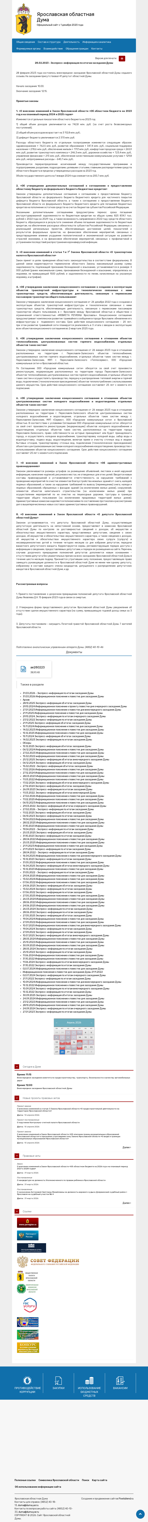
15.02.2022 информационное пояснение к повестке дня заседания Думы (63, 756)
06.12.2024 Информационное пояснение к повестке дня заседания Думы (63, 749)
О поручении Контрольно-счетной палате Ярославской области (48, 1122)
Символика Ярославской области (58, 1480)
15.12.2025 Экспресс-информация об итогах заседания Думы (57, 746)
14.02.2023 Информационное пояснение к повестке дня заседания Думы (63, 729)
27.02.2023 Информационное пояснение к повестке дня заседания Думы (63, 753)
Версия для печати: (106, 58)
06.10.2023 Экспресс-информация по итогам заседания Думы (57, 816)
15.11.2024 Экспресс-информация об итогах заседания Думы (57, 736)
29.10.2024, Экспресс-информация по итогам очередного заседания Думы (64, 716)
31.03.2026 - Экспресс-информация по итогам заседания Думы (58, 693)
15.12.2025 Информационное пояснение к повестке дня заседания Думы (63, 733)
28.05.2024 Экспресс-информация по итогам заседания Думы (57, 948)
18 (85, 1042)
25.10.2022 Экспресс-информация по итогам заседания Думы (57, 952)
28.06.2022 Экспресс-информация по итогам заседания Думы (57, 912)
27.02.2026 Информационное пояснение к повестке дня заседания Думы (63, 796)
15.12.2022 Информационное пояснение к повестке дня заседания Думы (63, 985)
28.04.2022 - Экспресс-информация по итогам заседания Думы (58, 852)
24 (79, 1047)
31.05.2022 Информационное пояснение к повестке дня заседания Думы (63, 862)
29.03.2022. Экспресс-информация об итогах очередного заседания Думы (64, 806)
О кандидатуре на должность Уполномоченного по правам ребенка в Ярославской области (61, 1180)
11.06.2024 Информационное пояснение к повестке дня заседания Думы (63, 955)
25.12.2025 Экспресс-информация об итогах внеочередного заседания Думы (66, 759)
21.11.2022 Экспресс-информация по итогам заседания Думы (57, 978)
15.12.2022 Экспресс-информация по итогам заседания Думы (57, 992)
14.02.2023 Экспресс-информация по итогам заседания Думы (57, 739)
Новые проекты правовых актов (41, 1098)
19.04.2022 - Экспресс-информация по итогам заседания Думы (58, 829)
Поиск (85, 1480)
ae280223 (37, 667)
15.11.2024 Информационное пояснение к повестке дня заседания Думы (63, 726)
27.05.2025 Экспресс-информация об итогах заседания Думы (57, 915)
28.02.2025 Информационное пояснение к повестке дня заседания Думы (63, 822)
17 (79, 1042)
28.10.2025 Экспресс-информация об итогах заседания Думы (57, 703)
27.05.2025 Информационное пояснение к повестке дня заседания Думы (63, 895)
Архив (26, 699)
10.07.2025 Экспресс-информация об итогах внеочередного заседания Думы (66, 935)
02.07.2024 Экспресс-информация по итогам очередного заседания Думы (64, 975)
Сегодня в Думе (32, 1066)
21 (62, 1047)
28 (62, 1052)
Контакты (96, 48)
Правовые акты (31, 1155)
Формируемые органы (28, 48)
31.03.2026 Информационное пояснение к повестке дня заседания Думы (63, 696)
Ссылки (27, 1211)
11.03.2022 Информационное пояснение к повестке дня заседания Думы (63, 779)
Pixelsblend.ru (126, 1498)
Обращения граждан (77, 48)
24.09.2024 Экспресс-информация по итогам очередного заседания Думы (64, 1008)
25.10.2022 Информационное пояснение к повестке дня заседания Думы (63, 942)
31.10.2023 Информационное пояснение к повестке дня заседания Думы (63, 826)
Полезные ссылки (25, 1480)
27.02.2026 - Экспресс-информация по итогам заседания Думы (58, 809)
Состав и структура (49, 42)
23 (74, 1047)
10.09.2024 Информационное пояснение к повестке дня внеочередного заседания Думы (72, 982)
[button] (140, 1514)
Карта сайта (99, 1480)
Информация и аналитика (97, 42)
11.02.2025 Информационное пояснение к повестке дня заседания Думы (63, 799)
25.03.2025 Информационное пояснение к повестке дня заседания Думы (63, 842)
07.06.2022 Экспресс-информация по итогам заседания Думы (57, 892)
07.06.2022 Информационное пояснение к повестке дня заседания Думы (63, 882)
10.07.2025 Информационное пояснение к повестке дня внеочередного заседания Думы (72, 925)
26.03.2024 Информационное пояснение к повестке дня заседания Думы (63, 899)
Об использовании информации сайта (38, 1486)
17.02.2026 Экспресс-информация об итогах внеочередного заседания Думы (66, 782)
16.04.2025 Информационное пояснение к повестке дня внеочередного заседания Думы (72, 855)
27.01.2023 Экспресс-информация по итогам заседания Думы (57, 1011)
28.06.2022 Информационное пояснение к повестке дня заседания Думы (63, 902)
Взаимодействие (53, 48)
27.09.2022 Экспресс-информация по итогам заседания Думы (57, 932)
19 (91, 1042)
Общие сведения (25, 42)
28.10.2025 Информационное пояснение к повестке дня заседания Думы (63, 1005)
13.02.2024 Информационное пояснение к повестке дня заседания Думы (63, 879)
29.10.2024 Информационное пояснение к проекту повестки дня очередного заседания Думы (75, 706)
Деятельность (71, 42)
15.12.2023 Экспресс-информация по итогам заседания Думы (57, 859)
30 (74, 1052)
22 (68, 1047)
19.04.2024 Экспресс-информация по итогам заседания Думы (57, 928)
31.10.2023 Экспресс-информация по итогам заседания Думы (57, 836)
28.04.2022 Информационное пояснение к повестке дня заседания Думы (63, 839)
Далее (127, 1147)
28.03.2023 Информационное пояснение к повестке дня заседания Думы (63, 776)
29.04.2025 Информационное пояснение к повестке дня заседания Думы (63, 875)
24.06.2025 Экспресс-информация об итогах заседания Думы (57, 885)
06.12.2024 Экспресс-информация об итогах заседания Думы (57, 762)
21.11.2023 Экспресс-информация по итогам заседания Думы (57, 849)
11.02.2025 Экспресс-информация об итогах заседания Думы (57, 812)
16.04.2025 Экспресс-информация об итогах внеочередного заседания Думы (66, 865)
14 (62, 1042)
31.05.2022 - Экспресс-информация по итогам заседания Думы (58, 872)
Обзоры (27, 743)
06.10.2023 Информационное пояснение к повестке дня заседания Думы (63, 802)
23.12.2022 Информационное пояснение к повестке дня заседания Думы (63, 1002)
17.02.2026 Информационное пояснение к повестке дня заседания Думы (63, 769)
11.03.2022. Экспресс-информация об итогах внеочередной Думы (59, 792)
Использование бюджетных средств (89, 1392)
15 (68, 1042)
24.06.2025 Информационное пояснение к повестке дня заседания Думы (63, 905)
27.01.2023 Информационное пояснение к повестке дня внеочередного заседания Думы (72, 709)
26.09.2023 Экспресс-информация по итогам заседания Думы (57, 789)
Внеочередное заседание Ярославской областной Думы (44, 1088)
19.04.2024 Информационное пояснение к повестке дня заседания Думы (63, 919)
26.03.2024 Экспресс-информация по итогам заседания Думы (57, 909)
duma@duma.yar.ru (28, 1505)
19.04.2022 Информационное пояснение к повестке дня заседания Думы (63, 819)
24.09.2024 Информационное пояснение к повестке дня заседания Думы (63, 998)
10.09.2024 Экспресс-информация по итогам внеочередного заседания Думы (66, 988)
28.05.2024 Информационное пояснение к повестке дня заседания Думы (63, 938)
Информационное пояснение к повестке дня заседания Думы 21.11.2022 (63, 972)
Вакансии (120, 1388)
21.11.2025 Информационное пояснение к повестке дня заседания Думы (63, 713)
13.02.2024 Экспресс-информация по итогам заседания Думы (57, 889)
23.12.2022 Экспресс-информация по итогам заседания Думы (57, 719)
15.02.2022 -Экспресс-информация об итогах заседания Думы (58, 766)
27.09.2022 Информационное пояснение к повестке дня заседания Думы (63, 922)
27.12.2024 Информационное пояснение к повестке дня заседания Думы (63, 772)
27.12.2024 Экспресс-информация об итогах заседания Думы (57, 786)
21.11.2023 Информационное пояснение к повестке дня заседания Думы (63, 845)
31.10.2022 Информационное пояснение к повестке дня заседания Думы (63, 958)
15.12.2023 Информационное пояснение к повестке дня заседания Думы (63, 869)
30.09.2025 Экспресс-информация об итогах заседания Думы (57, 995)
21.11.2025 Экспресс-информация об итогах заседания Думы (57, 723)
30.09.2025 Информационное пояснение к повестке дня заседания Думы (63, 945)
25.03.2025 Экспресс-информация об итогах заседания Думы (57, 832)
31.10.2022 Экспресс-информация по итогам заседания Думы (57, 965)
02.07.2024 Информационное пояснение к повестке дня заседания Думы (63, 968)
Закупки (58, 1388)
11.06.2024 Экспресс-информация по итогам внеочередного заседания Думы (66, 962)
